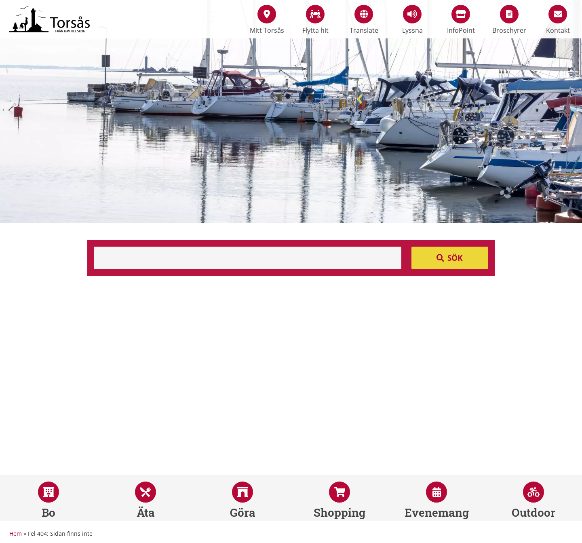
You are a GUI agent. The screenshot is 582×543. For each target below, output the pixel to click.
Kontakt (558, 20)
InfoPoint (461, 20)
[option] (291, 111)
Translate (364, 20)
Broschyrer (509, 20)
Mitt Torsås (267, 20)
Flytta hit (315, 20)
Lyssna (412, 20)
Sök (455, 258)
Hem (15, 533)
